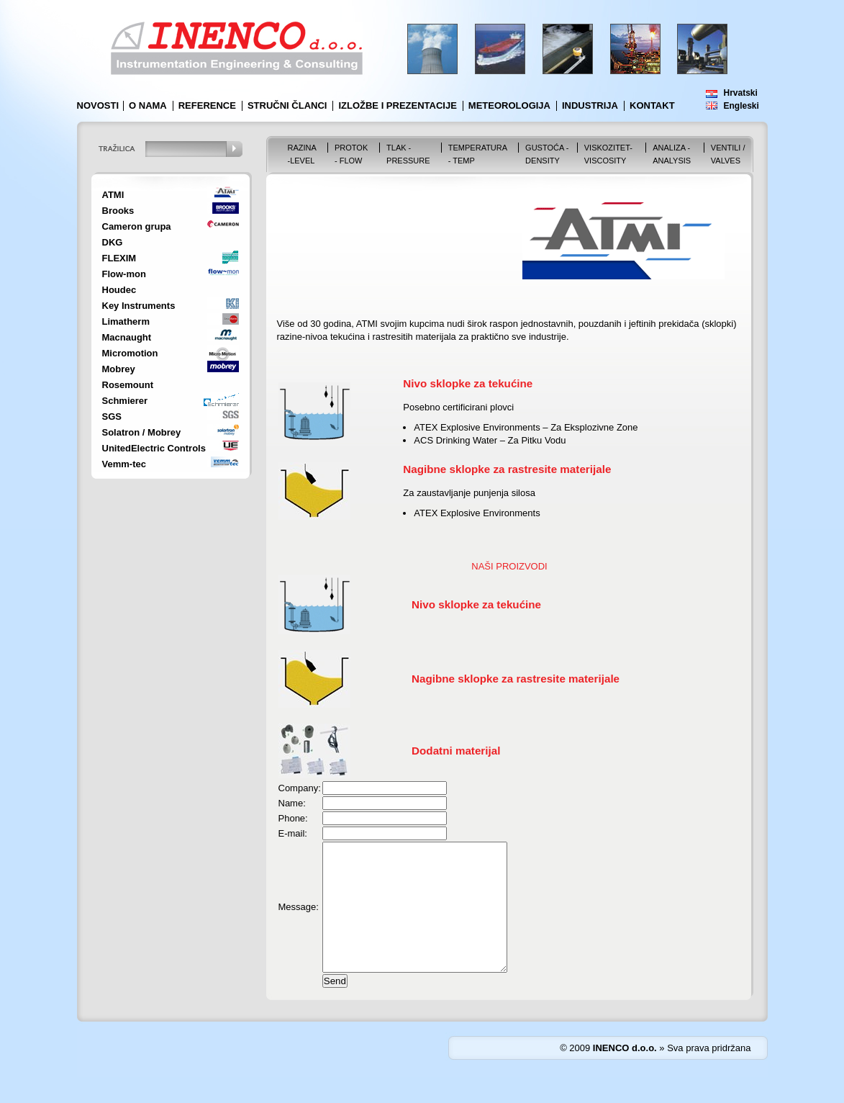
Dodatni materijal (456, 750)
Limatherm (126, 321)
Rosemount (128, 384)
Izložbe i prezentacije (397, 105)
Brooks (118, 210)
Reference (207, 105)
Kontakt (652, 105)
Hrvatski (741, 93)
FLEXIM (119, 258)
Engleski (741, 106)
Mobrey (118, 369)
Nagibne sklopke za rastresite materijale (516, 678)
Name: (292, 803)
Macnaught (127, 337)
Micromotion (130, 353)
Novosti (98, 105)
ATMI (113, 194)
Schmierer (125, 400)
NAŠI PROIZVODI (509, 566)
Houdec (119, 289)
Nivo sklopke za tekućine (476, 604)
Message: (298, 919)
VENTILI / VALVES (728, 154)
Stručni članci (287, 105)
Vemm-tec (124, 464)
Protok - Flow (351, 154)
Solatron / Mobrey (141, 432)
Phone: (293, 818)
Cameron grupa (136, 226)
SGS (112, 416)
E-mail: (292, 833)
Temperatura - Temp (477, 154)
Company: (299, 788)
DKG (112, 242)
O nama (148, 105)
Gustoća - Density (546, 154)
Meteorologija (509, 105)
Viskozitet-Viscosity (608, 154)
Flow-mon (124, 274)
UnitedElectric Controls (154, 448)
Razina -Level (302, 154)
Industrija (590, 105)
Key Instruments (139, 305)
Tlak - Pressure (408, 154)
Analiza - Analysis (672, 154)
